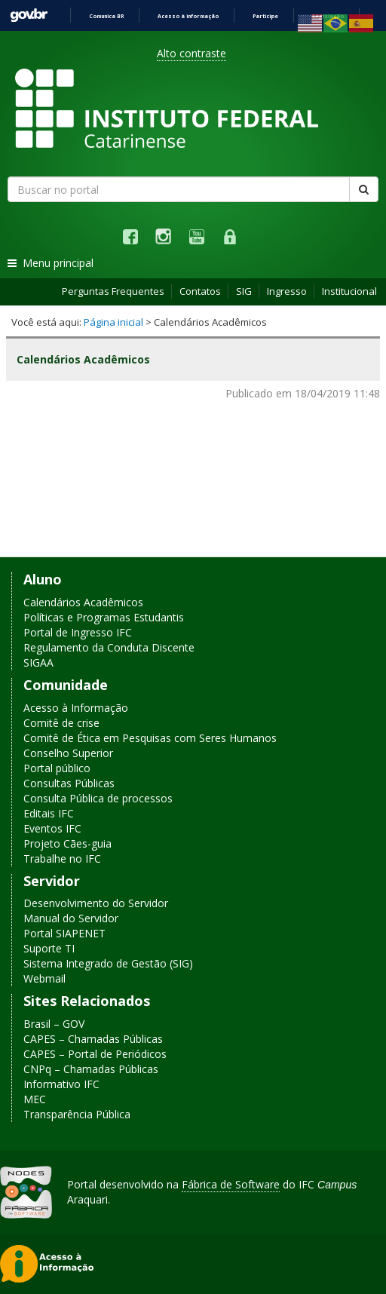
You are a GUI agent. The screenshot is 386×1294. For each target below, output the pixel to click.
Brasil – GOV (53, 1023)
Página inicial (113, 322)
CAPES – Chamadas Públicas (93, 1039)
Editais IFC (48, 813)
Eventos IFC (52, 828)
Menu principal (50, 263)
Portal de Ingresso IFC (77, 632)
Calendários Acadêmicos (83, 602)
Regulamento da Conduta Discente (109, 647)
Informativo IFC (61, 1084)
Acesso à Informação (75, 708)
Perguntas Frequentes (113, 291)
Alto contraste (191, 53)
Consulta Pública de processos (98, 798)
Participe (265, 16)
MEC (34, 1099)
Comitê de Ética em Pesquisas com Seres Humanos (150, 738)
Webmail (44, 978)
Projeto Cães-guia (67, 843)
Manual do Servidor (70, 918)
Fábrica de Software (231, 1184)
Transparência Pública (76, 1114)
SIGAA (38, 662)
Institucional (349, 291)
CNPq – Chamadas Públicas (90, 1069)
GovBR (28, 15)
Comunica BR (106, 16)
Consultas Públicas (69, 783)
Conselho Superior (68, 753)
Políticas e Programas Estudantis (103, 617)
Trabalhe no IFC (62, 858)
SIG (244, 291)
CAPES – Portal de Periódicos (95, 1054)
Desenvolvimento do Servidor (95, 903)
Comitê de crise (61, 723)
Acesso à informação (188, 16)
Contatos (200, 291)
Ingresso (287, 291)
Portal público (56, 768)
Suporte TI (49, 948)
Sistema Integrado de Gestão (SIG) (108, 963)
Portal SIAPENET (64, 933)
